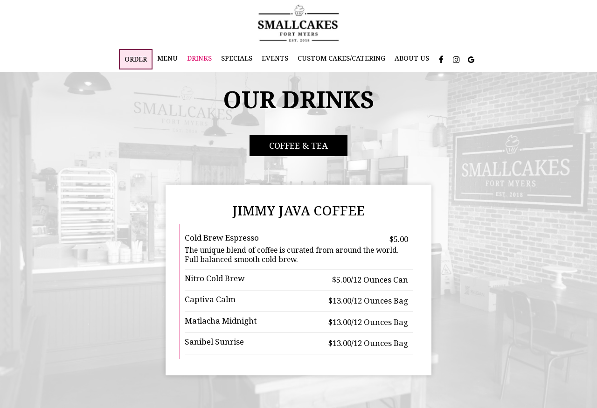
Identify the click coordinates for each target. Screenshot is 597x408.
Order (136, 59)
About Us (412, 58)
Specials (236, 58)
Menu (167, 58)
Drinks (199, 58)
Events (275, 58)
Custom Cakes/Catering (341, 58)
